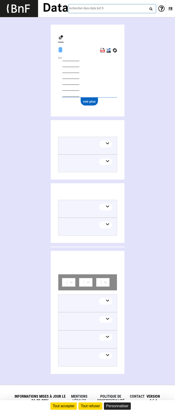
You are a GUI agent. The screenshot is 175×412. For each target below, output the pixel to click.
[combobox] (112, 8)
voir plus (89, 101)
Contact (137, 396)
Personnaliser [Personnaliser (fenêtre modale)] (117, 406)
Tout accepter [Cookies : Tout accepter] (64, 406)
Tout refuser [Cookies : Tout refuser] (90, 406)
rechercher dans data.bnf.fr (86, 8)
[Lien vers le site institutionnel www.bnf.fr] (19, 8)
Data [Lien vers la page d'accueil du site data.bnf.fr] (56, 8)
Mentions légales (79, 398)
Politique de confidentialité (110, 398)
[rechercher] (150, 8)
